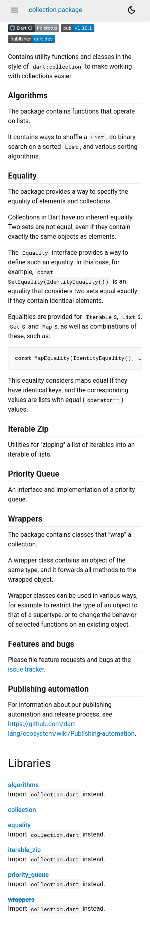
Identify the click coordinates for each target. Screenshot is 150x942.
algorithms (23, 785)
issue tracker (26, 669)
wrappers (21, 899)
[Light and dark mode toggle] (131, 10)
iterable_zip (24, 850)
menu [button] (14, 10)
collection (22, 810)
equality (19, 825)
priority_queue (28, 875)
